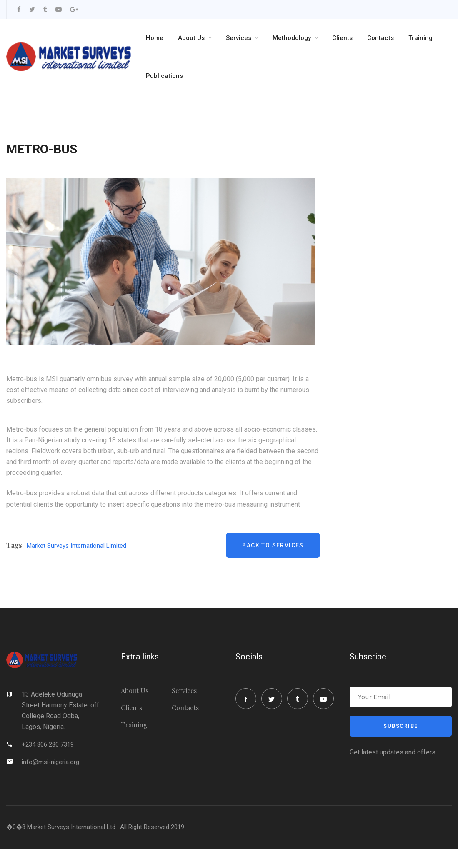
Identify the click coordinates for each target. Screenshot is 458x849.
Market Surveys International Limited (76, 545)
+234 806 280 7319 (48, 744)
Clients (342, 38)
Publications (164, 76)
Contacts (380, 38)
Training (420, 38)
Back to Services (272, 545)
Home (154, 38)
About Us (191, 38)
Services (238, 38)
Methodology (292, 38)
